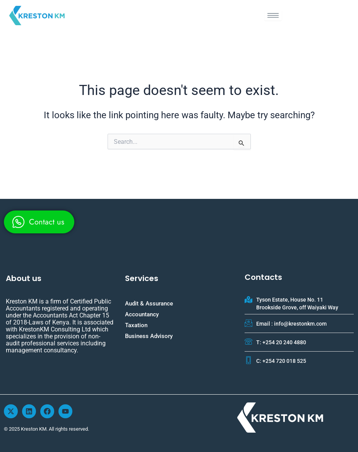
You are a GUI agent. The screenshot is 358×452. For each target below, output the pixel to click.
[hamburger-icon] (273, 15)
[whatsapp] (39, 221)
